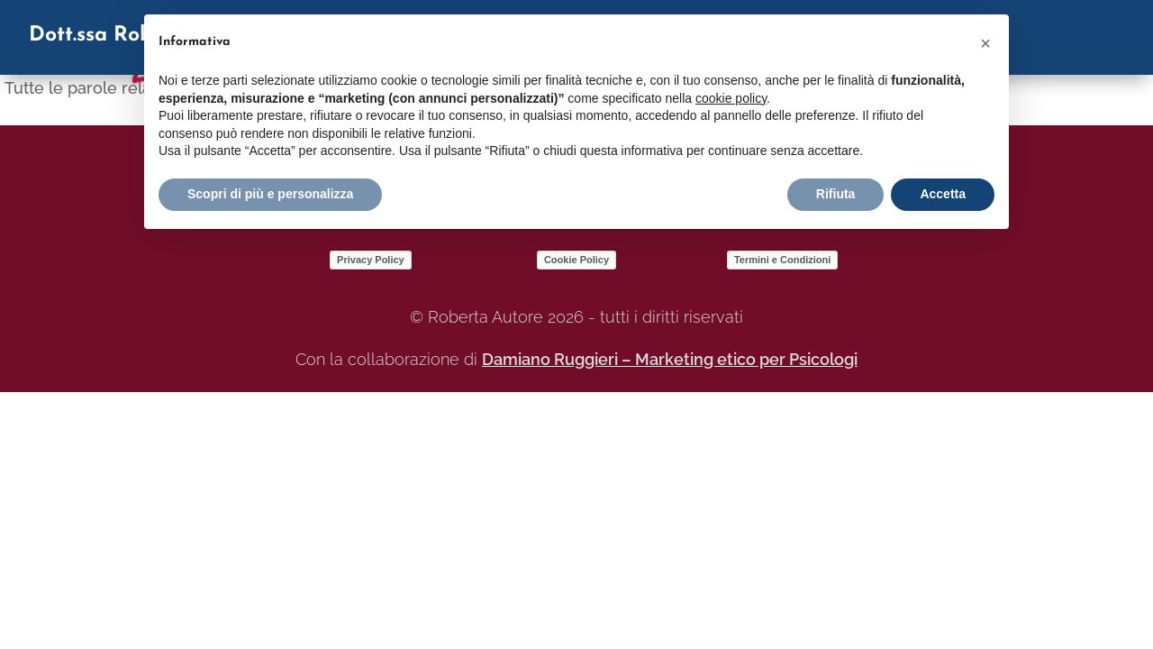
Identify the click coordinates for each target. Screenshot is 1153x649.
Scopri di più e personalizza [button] (270, 194)
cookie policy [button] (731, 98)
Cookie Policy (576, 259)
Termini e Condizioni (782, 259)
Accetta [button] (943, 194)
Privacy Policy (370, 259)
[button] (985, 43)
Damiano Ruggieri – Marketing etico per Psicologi (670, 359)
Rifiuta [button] (836, 194)
